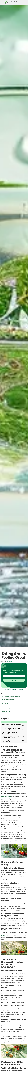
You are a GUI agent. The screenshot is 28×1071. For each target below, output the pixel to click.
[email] (14, 676)
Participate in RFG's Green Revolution (10, 706)
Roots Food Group (6, 796)
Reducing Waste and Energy (8, 699)
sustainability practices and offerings (11, 840)
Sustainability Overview (7, 935)
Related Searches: (6, 711)
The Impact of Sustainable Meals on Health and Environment (12, 702)
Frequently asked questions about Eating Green (13, 708)
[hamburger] (25, 2)
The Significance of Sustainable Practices (11, 696)
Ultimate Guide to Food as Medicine (10, 1040)
